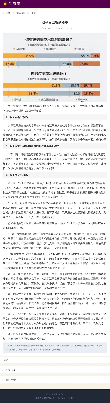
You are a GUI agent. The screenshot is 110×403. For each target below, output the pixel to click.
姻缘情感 (20, 13)
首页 (8, 13)
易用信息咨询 (57, 394)
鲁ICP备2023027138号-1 (63, 398)
